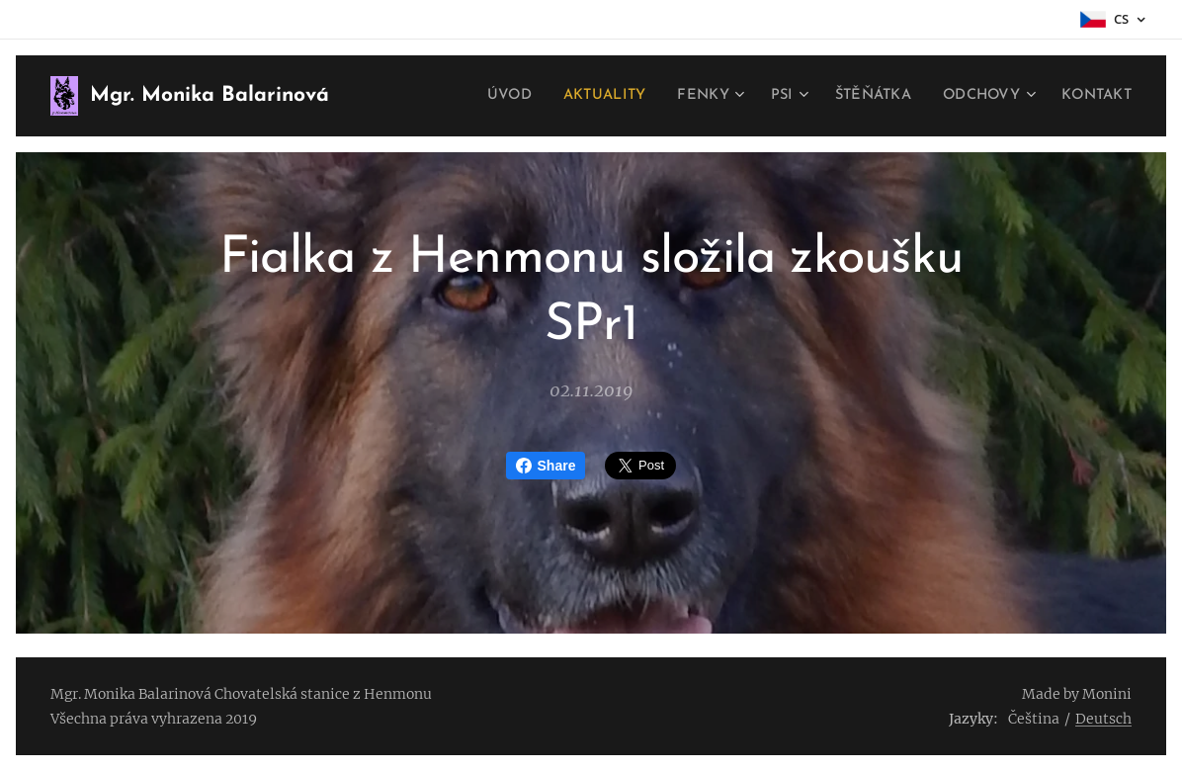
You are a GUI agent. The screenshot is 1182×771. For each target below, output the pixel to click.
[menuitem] (491, 96)
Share (546, 465)
